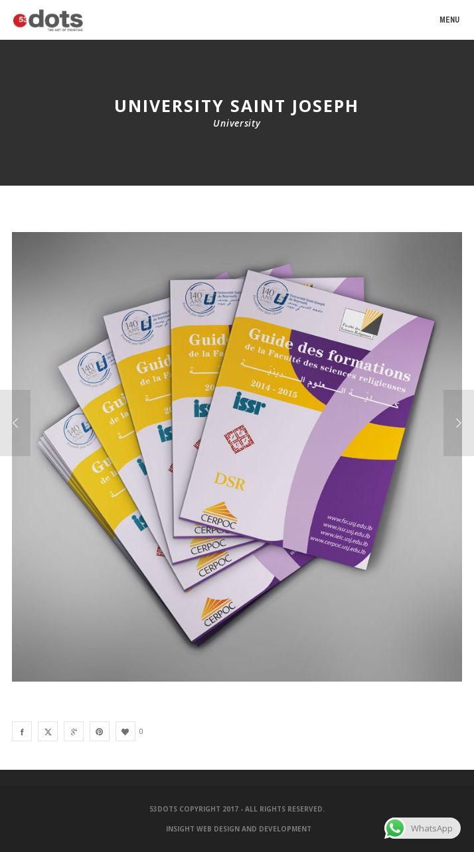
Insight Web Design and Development (238, 828)
